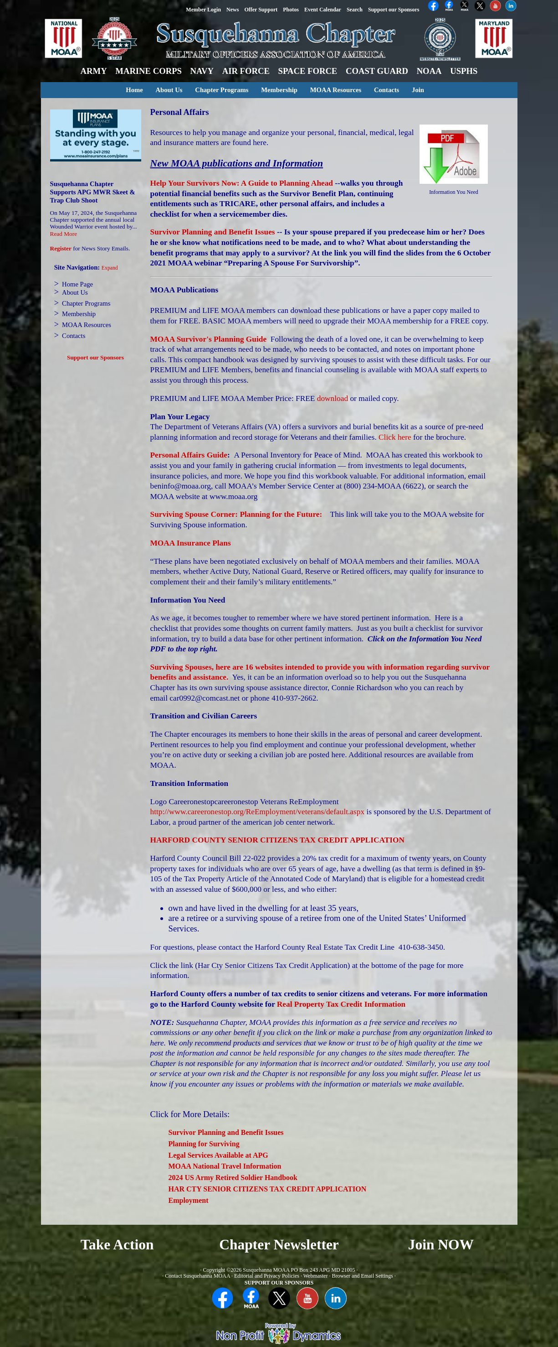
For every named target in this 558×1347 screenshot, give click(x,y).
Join (418, 90)
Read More (63, 233)
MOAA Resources (335, 90)
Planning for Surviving (204, 1144)
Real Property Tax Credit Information (341, 1004)
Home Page (77, 284)
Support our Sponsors (95, 357)
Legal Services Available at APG (218, 1155)
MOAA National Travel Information (225, 1166)
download (332, 398)
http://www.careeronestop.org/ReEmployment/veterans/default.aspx (257, 811)
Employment (189, 1200)
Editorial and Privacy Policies (266, 1276)
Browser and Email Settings (362, 1276)
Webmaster (315, 1276)
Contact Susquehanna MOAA (197, 1276)
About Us (168, 90)
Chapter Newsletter (279, 1245)
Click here (395, 437)
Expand (110, 268)
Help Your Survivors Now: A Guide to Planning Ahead (241, 183)
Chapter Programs (221, 90)
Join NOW (441, 1245)
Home (134, 90)
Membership (279, 90)
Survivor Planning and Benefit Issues (212, 232)
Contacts (386, 90)
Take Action (117, 1245)
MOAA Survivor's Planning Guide (208, 339)
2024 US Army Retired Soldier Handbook (233, 1177)
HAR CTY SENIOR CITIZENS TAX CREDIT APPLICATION (268, 1189)
